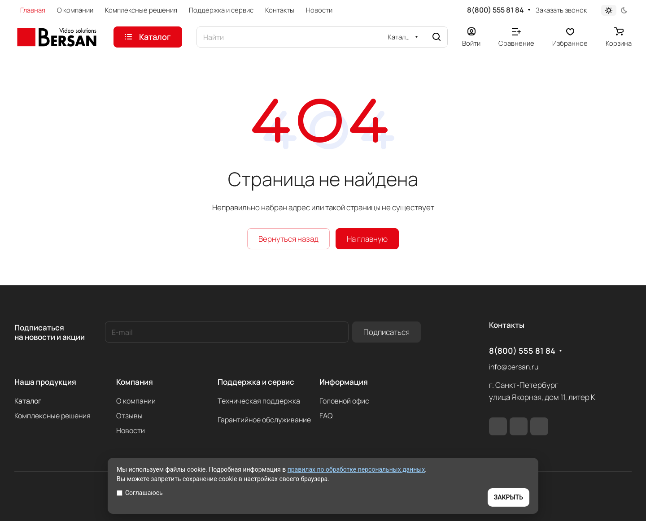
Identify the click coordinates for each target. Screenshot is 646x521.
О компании (136, 401)
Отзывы (129, 416)
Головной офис (344, 401)
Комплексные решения (52, 416)
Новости (130, 430)
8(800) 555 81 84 (495, 10)
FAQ (326, 416)
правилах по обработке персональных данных (356, 469)
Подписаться (386, 332)
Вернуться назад (288, 239)
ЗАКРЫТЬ (508, 497)
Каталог (27, 401)
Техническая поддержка (259, 401)
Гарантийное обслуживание (264, 420)
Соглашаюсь (140, 492)
